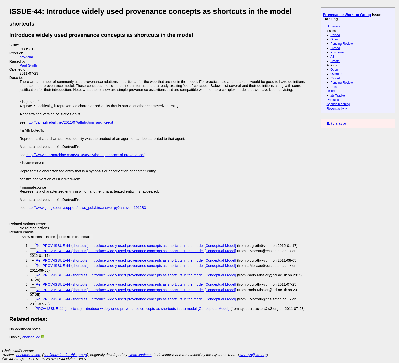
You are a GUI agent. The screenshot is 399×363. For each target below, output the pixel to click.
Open (334, 39)
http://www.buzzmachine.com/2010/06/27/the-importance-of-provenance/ (85, 155)
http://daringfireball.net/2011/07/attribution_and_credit (69, 122)
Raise (334, 87)
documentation (28, 355)
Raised (335, 35)
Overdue (336, 74)
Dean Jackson (140, 355)
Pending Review (341, 44)
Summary (333, 26)
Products (333, 100)
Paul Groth (28, 65)
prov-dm (26, 57)
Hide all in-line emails (75, 237)
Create (335, 61)
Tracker (338, 95)
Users (331, 91)
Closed (335, 48)
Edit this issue (336, 123)
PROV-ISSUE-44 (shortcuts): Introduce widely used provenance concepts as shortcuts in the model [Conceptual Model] (133, 309)
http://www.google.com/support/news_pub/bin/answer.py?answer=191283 (86, 208)
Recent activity (337, 108)
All (332, 56)
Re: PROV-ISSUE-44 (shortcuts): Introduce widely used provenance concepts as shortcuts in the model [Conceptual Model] (136, 246)
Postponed (337, 52)
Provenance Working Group (347, 15)
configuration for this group (65, 355)
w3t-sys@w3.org (253, 355)
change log (31, 337)
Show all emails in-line (38, 237)
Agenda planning (338, 104)
